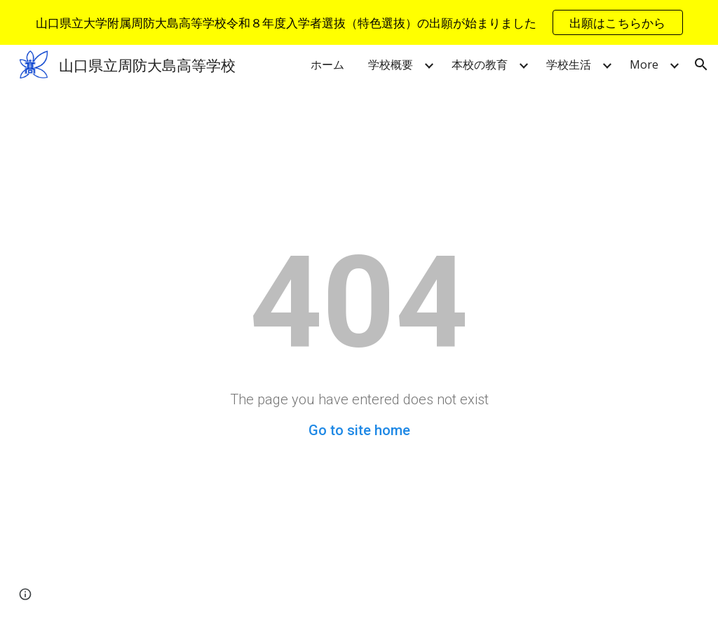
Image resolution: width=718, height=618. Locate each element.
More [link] (644, 64)
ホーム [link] (327, 64)
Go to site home (359, 430)
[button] (701, 64)
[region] (359, 22)
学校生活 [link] (568, 64)
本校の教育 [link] (480, 64)
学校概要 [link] (390, 64)
